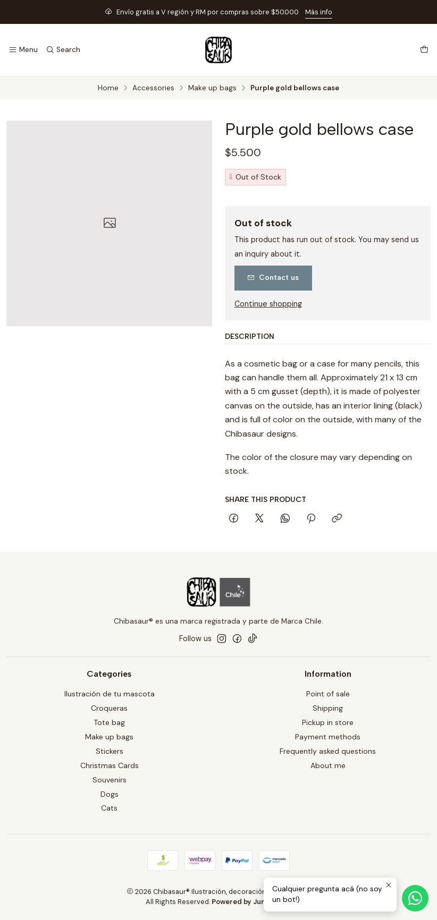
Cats (109, 808)
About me (328, 765)
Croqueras (109, 708)
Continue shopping (268, 304)
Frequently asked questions (328, 751)
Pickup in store (328, 722)
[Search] (62, 49)
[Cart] (424, 49)
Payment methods (327, 737)
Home (108, 88)
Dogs (109, 794)
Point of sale (328, 693)
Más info (318, 11)
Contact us (273, 277)
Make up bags (212, 88)
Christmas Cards (109, 765)
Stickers (109, 751)
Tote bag (109, 722)
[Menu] (23, 49)
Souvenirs (110, 780)
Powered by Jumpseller (251, 901)
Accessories (153, 88)
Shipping (328, 708)
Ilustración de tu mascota (109, 693)
